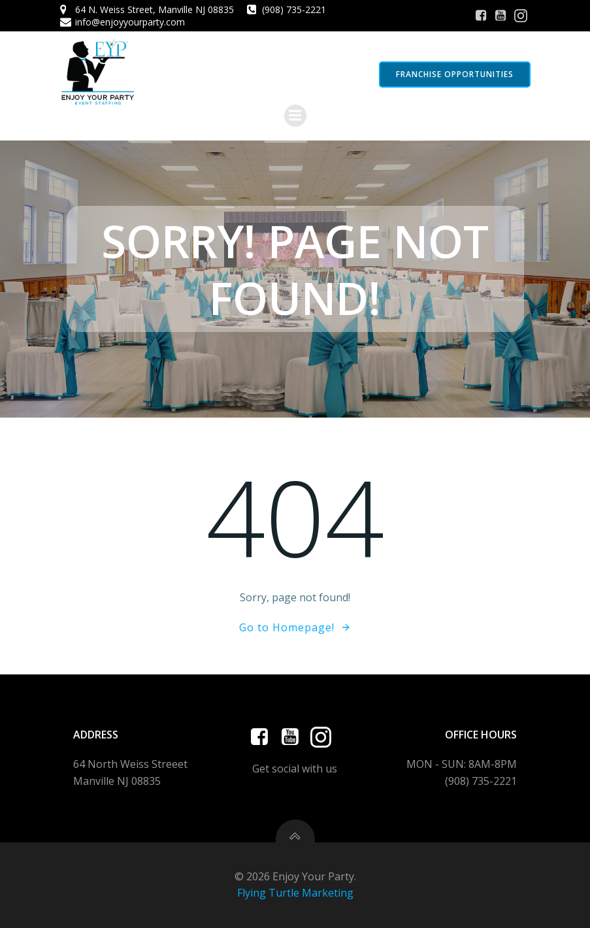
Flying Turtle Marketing (295, 893)
